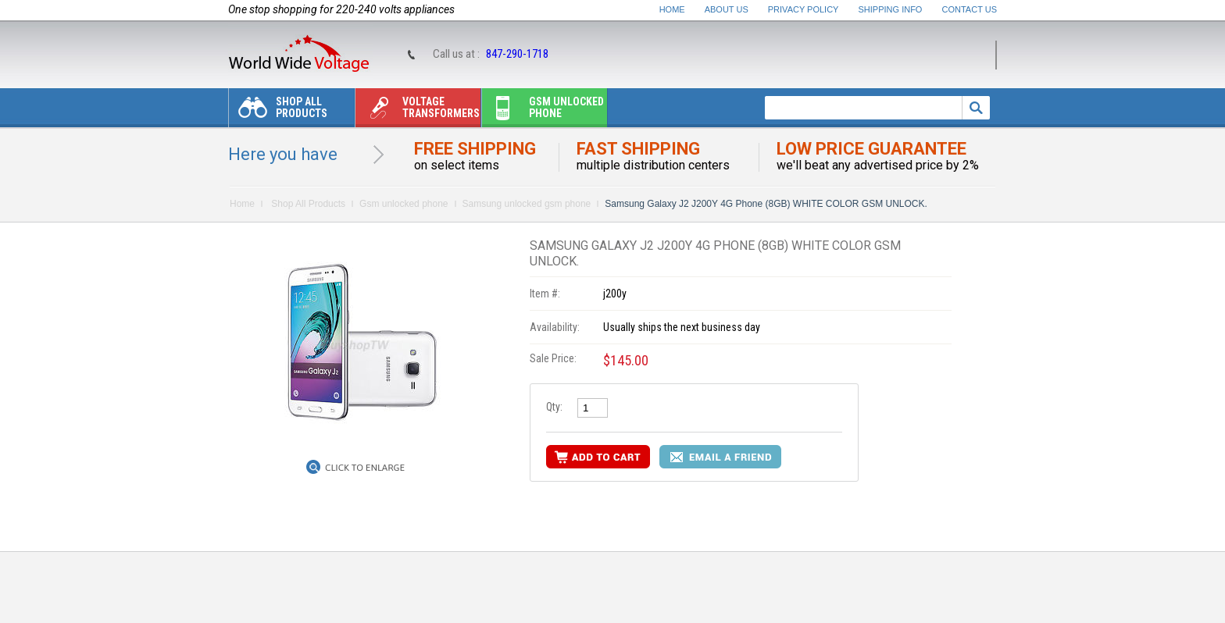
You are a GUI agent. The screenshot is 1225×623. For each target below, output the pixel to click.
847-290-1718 (517, 54)
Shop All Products (278, 111)
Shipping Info (891, 9)
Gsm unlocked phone (543, 111)
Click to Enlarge (365, 467)
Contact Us (970, 9)
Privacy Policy (803, 9)
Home (672, 9)
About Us (726, 9)
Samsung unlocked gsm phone (526, 203)
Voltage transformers (417, 111)
